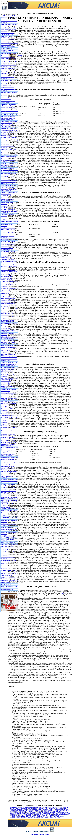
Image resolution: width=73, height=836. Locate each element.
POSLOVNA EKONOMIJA (64, 813)
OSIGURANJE (23, 813)
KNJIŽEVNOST (7, 15)
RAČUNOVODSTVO (45, 815)
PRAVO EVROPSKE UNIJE (28, 814)
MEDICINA (39, 811)
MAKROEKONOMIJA (19, 811)
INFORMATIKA (52, 809)
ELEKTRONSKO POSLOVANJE (61, 807)
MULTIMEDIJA (22, 812)
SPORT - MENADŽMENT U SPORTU (39, 816)
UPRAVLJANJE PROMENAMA (37, 817)
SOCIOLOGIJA (58, 815)
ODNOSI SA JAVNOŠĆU (31, 812)
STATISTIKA (50, 816)
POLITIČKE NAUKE (46, 813)
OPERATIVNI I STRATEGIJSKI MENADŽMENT (46, 812)
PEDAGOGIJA (38, 813)
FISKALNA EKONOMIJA (22, 809)
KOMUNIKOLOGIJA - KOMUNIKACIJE (27, 810)
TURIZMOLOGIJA (13, 817)
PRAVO (20, 814)
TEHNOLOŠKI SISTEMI (58, 816)
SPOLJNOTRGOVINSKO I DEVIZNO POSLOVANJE (21, 816)
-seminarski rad (9, 18)
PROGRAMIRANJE (14, 815)
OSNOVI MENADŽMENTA (62, 812)
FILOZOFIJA (30, 808)
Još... (9, 592)
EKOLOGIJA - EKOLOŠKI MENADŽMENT (18, 808)
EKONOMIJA (44, 807)
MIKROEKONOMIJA (14, 812)
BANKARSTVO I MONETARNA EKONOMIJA (27, 807)
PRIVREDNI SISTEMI (48, 814)
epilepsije (19, 55)
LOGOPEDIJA (61, 810)
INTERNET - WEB (59, 809)
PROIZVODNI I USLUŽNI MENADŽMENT (61, 814)
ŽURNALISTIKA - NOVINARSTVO (56, 817)
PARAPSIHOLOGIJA (31, 813)
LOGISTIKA (55, 810)
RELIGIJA (52, 815)
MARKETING (27, 811)
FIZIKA (29, 809)
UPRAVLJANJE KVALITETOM (24, 817)
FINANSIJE (36, 808)
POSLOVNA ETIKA (15, 814)
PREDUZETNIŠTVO (39, 814)
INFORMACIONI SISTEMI (43, 809)
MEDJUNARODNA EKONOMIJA (48, 811)
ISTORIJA (66, 809)
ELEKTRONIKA (51, 807)
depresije (51, 257)
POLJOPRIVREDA (54, 813)
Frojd (62, 593)
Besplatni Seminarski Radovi (40, 834)
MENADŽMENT (59, 811)
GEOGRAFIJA (34, 809)
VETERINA (46, 817)
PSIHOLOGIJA (22, 815)
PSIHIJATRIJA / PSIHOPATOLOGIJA (33, 815)
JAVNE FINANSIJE (14, 810)
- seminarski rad (7, 37)
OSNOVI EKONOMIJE (14, 813)
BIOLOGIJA (38, 807)
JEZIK (14, 15)
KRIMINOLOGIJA (38, 810)
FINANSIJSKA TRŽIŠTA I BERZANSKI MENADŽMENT (50, 808)
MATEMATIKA (33, 811)
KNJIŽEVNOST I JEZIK (47, 810)
